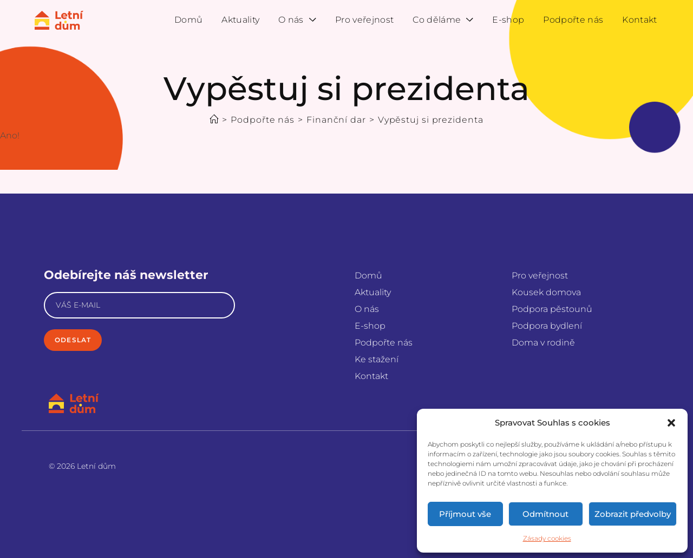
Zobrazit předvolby (632, 514)
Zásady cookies (547, 538)
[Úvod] (214, 120)
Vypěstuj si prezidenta (430, 120)
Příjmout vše (465, 514)
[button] (671, 422)
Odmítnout (545, 514)
